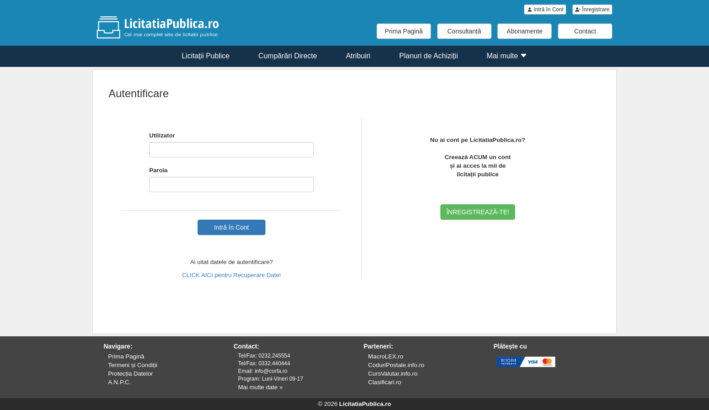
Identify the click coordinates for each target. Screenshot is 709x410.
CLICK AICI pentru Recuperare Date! (231, 275)
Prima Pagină (404, 31)
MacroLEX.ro (385, 356)
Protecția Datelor (130, 373)
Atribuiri (358, 56)
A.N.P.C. (119, 382)
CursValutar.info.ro (392, 373)
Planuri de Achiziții (428, 56)
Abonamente (525, 31)
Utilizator (162, 135)
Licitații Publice (206, 56)
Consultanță (464, 31)
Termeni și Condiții (132, 365)
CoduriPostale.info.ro (396, 365)
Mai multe (507, 56)
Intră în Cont (545, 9)
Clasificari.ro (384, 382)
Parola (158, 170)
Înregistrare (592, 9)
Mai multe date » (260, 387)
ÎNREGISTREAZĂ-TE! (477, 212)
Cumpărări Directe (287, 56)
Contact (585, 31)
